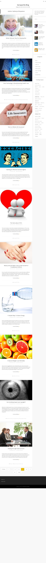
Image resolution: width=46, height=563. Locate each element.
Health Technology (19, 99)
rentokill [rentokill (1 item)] (36, 130)
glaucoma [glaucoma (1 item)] (40, 108)
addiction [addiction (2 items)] (37, 83)
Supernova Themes (26, 486)
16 (26, 469)
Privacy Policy (3, 481)
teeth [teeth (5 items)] (36, 134)
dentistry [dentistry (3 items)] (37, 102)
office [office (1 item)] (40, 124)
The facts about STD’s (16, 223)
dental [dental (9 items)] (37, 97)
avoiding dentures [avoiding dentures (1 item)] (38, 85)
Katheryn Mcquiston (19, 39)
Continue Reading (16, 50)
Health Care (13, 99)
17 (30, 469)
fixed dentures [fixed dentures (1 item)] (42, 106)
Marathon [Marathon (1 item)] (36, 119)
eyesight (21, 418)
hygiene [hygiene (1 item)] (43, 118)
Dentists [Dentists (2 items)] (42, 102)
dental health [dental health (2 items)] (38, 98)
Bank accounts (16, 463)
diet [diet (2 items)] (36, 104)
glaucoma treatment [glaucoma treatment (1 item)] (38, 110)
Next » (19, 472)
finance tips (21, 463)
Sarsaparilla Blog (23, 5)
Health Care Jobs (37, 66)
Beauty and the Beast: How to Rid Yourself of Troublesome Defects (16, 266)
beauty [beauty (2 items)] (36, 86)
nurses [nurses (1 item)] (42, 122)
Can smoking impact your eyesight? (16, 402)
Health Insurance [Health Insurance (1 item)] (37, 118)
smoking (24, 418)
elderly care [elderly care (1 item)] (40, 104)
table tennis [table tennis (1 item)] (37, 132)
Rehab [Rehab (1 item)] (41, 129)
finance (11, 463)
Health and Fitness (16, 54)
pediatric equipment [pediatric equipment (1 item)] (38, 127)
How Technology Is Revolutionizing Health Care (16, 83)
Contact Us (3, 479)
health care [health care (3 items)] (37, 116)
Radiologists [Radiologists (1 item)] (37, 129)
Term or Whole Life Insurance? (16, 127)
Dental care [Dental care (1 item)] (42, 96)
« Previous (3, 469)
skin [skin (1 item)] (39, 130)
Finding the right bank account (16, 448)
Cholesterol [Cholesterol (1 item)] (37, 91)
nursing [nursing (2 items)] (36, 124)
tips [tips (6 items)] (40, 134)
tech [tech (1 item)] (40, 132)
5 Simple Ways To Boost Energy (16, 315)
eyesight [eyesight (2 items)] (36, 106)
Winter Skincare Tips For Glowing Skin (16, 38)
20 (14, 472)
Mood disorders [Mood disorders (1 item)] (37, 122)
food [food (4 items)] (36, 108)
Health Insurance (37, 68)
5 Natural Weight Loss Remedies (16, 361)
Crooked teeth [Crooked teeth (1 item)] (37, 94)
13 (15, 469)
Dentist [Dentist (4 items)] (37, 100)
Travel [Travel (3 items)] (36, 136)
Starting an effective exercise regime (16, 169)
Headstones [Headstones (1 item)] (37, 111)
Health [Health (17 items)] (37, 114)
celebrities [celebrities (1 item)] (36, 88)
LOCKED (36, 72)
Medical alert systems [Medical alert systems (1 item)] (38, 121)
